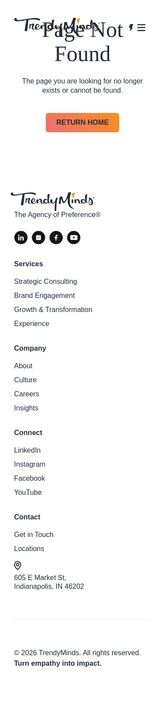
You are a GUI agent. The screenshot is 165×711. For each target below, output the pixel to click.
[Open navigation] (137, 28)
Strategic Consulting (45, 281)
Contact (27, 517)
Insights (26, 408)
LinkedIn (27, 450)
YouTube (28, 492)
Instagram (29, 464)
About (23, 366)
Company (30, 348)
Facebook (29, 478)
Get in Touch (34, 534)
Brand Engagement (44, 295)
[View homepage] (57, 27)
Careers (26, 394)
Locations (29, 548)
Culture (25, 380)
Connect (28, 432)
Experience (31, 323)
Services (28, 264)
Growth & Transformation (53, 309)
